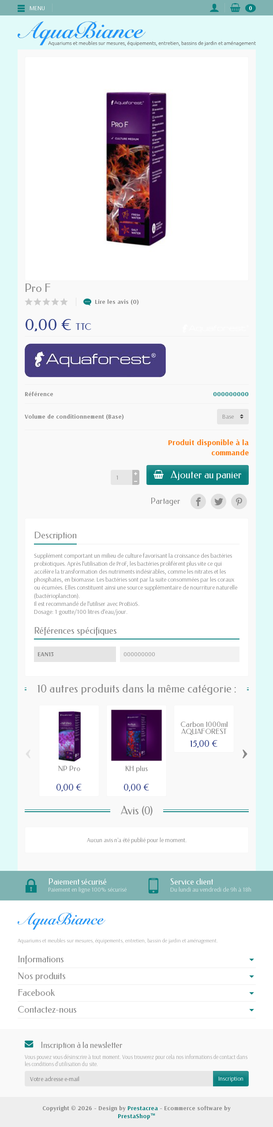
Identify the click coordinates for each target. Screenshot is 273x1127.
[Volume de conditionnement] (233, 416)
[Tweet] (218, 501)
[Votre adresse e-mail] (119, 1078)
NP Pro (69, 768)
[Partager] (198, 501)
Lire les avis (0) (111, 302)
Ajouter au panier (197, 475)
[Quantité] (121, 477)
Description (55, 535)
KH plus (136, 768)
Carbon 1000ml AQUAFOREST (204, 728)
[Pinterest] (239, 501)
